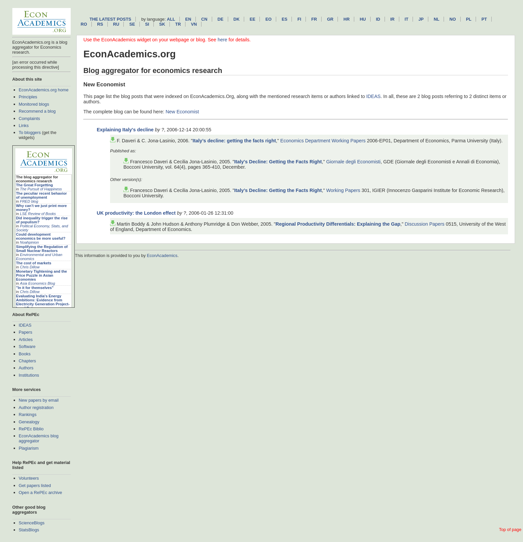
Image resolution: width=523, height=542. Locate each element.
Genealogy (29, 421)
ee (252, 19)
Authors (26, 367)
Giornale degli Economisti (353, 161)
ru (116, 24)
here (222, 39)
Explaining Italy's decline (125, 129)
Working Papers (343, 190)
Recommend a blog (37, 111)
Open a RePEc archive (40, 492)
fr (314, 19)
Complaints (29, 118)
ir (392, 19)
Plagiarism (29, 448)
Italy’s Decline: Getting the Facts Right (278, 190)
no (453, 19)
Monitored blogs (34, 104)
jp (421, 19)
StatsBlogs (29, 529)
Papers (25, 332)
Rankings (27, 414)
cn (204, 19)
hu (363, 19)
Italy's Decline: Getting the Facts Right (278, 161)
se (132, 24)
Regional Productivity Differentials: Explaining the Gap (338, 224)
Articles (26, 339)
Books (25, 353)
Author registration (36, 407)
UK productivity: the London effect (136, 213)
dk (236, 19)
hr (347, 19)
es (284, 19)
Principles (28, 96)
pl (468, 19)
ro (84, 24)
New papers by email (39, 400)
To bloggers (30, 132)
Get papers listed (35, 485)
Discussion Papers (424, 224)
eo (269, 19)
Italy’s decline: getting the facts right (234, 140)
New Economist (182, 111)
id (378, 19)
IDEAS (25, 325)
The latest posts (110, 19)
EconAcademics (162, 255)
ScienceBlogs (32, 522)
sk (162, 24)
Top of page (510, 529)
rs (100, 24)
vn (194, 24)
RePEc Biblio (31, 428)
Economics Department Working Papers (323, 140)
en (188, 19)
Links (24, 125)
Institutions (29, 375)
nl (436, 19)
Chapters (27, 360)
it (406, 19)
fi (299, 19)
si (147, 24)
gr (330, 19)
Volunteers (29, 478)
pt (484, 19)
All (171, 19)
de (220, 19)
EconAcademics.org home (43, 89)
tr (178, 24)
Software (27, 346)
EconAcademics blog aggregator (39, 438)
